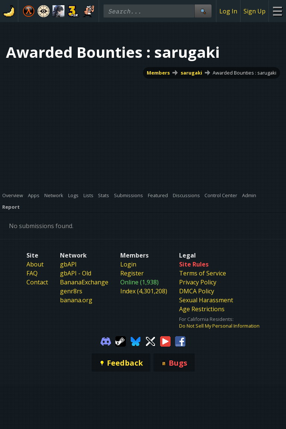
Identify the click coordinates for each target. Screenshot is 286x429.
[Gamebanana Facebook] (180, 341)
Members (158, 72)
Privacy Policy (197, 282)
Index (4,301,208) (143, 291)
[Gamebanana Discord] (106, 341)
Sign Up (255, 11)
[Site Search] (203, 11)
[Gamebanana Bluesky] (136, 341)
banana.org (76, 300)
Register (132, 273)
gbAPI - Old (75, 273)
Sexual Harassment (206, 300)
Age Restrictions (202, 309)
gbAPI (68, 264)
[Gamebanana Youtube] (165, 341)
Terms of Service (202, 273)
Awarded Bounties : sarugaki (244, 72)
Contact (37, 282)
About (35, 264)
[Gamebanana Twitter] (150, 341)
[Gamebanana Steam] (121, 341)
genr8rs (71, 291)
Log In (228, 11)
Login (128, 264)
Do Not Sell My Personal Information (219, 325)
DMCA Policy (196, 291)
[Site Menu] (277, 11)
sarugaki (191, 72)
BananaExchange (84, 282)
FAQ (32, 273)
